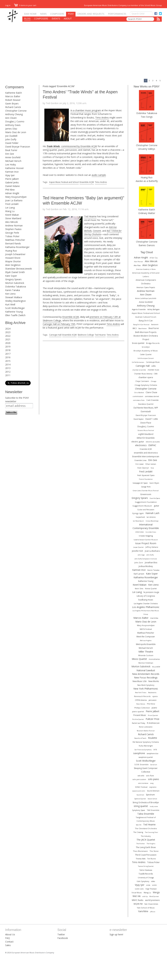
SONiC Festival (141, 787)
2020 (7, 343)
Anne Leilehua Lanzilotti (145, 298)
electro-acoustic (153, 441)
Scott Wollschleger (15, 308)
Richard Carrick (13, 107)
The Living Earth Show (146, 847)
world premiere (152, 900)
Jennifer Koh (137, 551)
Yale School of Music (146, 907)
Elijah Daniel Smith (15, 272)
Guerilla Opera (155, 498)
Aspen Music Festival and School (64, 182)
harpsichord (140, 517)
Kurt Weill (10, 304)
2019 (7, 346)
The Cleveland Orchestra (146, 828)
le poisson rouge (151, 592)
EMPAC (152, 445)
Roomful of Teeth (140, 738)
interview (139, 532)
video (153, 881)
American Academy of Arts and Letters (145, 275)
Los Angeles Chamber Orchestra (146, 603)
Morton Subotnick (14, 282)
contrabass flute (138, 400)
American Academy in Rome (146, 269)
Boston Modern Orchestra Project (146, 337)
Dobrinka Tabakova (15, 286)
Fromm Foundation (146, 479)
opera (155, 696)
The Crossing (138, 832)
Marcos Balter (12, 96)
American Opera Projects (146, 287)
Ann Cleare (11, 117)
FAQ (7, 938)
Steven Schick (152, 799)
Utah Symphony (143, 881)
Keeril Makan (12, 214)
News (43, 13)
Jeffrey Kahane (151, 547)
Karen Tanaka (12, 290)
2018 (7, 350)
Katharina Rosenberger (17, 247)
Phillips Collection (142, 707)
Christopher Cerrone (16, 110)
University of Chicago (146, 877)
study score (154, 806)
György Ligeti (138, 513)
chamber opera (145, 377)
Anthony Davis (13, 125)
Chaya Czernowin (142, 381)
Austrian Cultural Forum (145, 317)
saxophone (139, 753)
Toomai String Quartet (146, 866)
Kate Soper (11, 275)
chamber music (153, 370)
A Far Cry (154, 257)
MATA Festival (146, 629)
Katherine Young (14, 311)
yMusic (152, 912)
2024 (7, 328)
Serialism (153, 765)
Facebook (62, 938)
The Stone (154, 851)
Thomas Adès (140, 859)
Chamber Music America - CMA (145, 374)
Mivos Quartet (139, 658)
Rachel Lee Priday (138, 723)
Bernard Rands (13, 243)
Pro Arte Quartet (138, 719)
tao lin (138, 824)
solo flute (150, 775)
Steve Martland (13, 218)
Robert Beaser (13, 99)
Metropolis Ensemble (146, 644)
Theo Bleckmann (140, 851)
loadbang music (145, 599)
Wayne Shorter (13, 261)
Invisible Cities (150, 532)
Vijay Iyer (10, 175)
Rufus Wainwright (146, 746)
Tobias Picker (12, 236)
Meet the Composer (146, 636)
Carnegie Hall (55, 334)
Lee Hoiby (10, 164)
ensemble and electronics (146, 452)
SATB (155, 750)
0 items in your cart (25, 5)
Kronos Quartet (151, 588)
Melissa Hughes (146, 640)
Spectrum (150, 794)
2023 (7, 332)
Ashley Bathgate (153, 309)
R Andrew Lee (153, 723)
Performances (117, 13)
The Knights (151, 844)
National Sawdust (146, 670)
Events (56, 18)
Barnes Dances (147, 245)
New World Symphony (145, 685)
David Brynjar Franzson (17, 146)
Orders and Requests (90, 13)
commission (138, 396)
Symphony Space (138, 810)
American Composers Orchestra (146, 282)
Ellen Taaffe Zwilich (15, 315)
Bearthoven (142, 328)
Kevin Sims (139, 588)
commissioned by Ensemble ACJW (79, 146)
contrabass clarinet (152, 396)
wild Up (145, 896)
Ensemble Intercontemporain (145, 456)
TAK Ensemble (153, 810)
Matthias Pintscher (15, 239)
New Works (153, 681)
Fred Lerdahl (11, 204)
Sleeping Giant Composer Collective (146, 770)
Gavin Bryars (12, 103)
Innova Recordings (152, 521)
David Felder (11, 143)
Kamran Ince (12, 171)
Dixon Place (145, 422)
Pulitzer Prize (152, 718)
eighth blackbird (145, 434)
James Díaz (11, 128)
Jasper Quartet (138, 547)
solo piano (153, 779)
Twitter (61, 934)
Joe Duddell (11, 135)
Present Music (139, 715)
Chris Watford (139, 392)
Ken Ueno (10, 293)
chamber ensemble (139, 370)
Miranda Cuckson (145, 655)
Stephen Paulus (13, 229)
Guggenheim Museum (142, 506)
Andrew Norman (14, 225)
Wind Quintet (154, 896)
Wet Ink (137, 896)
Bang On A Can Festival (141, 324)
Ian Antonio (151, 517)
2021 (7, 339)
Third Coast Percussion (145, 854)
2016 (7, 357)
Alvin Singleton (13, 265)
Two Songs (147, 116)
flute (152, 468)
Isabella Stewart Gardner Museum (146, 540)
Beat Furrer (11, 150)
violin (154, 885)
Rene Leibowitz (145, 727)
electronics (141, 445)
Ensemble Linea (140, 460)
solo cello (141, 775)
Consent (97, 230)
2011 (7, 375)
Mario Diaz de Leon (15, 132)
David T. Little (151, 419)
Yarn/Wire (143, 911)
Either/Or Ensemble (146, 438)
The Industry (146, 836)
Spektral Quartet (140, 799)
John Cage (141, 555)
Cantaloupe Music (153, 362)
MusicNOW (156, 667)
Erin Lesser (140, 464)
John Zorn (138, 562)
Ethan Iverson (150, 464)
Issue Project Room (145, 543)
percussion (153, 700)
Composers (57, 13)
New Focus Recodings (146, 677)
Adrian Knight (12, 193)
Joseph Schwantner (15, 254)
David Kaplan (139, 419)
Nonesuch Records (142, 696)
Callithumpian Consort (146, 358)
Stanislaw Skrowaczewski (18, 268)
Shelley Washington (15, 300)
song (151, 783)
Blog (27, 18)
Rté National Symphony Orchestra (146, 742)
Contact (9, 941)
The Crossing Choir (151, 832)
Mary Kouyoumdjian (16, 196)
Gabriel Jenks (12, 182)
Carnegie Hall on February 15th (59, 324)
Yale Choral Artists (151, 904)
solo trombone (143, 783)
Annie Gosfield (12, 157)
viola (148, 885)
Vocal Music (137, 892)
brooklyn (146, 347)
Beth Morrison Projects (145, 332)
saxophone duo (152, 753)
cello (153, 366)
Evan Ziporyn (143, 468)
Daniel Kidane (12, 186)
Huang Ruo (11, 250)
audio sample (99, 174)
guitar (156, 505)
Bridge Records (152, 343)
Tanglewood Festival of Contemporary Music (146, 819)
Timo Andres (102, 117)
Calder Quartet (146, 354)
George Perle (12, 232)
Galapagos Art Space (140, 483)
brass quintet (138, 343)
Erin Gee (9, 153)
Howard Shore (12, 257)
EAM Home (30, 13)
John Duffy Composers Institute (146, 559)
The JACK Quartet (146, 839)
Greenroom (145, 494)
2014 (7, 364)
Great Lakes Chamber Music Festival (146, 491)
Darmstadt (146, 411)
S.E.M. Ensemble (141, 764)
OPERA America (141, 700)
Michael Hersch (13, 160)
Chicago (153, 381)
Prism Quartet (153, 715)
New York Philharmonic (145, 688)
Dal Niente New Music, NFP (146, 407)
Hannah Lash (152, 513)
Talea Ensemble (145, 813)
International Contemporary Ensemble (146, 526)
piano (154, 707)
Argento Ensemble (139, 309)
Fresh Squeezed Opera (145, 475)
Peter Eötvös (140, 704)
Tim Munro (151, 859)
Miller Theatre (145, 651)
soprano (152, 787)
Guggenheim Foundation (146, 502)
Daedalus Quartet (145, 404)
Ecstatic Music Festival (146, 430)
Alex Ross (137, 265)
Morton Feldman (145, 663)
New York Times (140, 692)
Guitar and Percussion (145, 509)
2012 (7, 371)
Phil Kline (10, 189)
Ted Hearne (90, 216)
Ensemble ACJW (87, 182)
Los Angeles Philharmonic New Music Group (145, 612)
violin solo (139, 889)
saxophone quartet (146, 757)
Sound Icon (140, 795)
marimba (154, 618)
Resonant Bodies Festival (146, 731)
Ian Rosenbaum (138, 521)
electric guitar (137, 441)
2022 (7, 335)
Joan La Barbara (13, 200)
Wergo (156, 892)
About (68, 18)
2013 (7, 368)
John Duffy (10, 139)
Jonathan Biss (151, 562)
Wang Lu (10, 211)
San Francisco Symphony (143, 750)
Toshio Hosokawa (145, 870)
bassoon (154, 324)
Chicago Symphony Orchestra (146, 385)
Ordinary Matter (146, 213)
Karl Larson (139, 573)
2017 (7, 353)
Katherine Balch (13, 92)
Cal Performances (138, 362)
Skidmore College (86, 334)
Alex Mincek (11, 221)
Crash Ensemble (152, 400)
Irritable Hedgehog (146, 536)
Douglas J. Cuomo (14, 121)
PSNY (71, 13)
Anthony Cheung (14, 114)
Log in (7, 5)
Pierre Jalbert (12, 178)
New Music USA (140, 681)
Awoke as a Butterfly (147, 181)
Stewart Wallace (13, 297)
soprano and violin (138, 791)
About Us (10, 934)
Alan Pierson (138, 262)
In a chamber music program (85, 110)
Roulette (152, 737)
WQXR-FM (138, 904)
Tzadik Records (146, 873)
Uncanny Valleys (146, 148)
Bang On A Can (146, 320)
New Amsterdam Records (145, 673)
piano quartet (138, 711)
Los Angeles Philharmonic (145, 607)
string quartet (141, 806)
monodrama (154, 659)
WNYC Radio (137, 900)
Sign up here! (116, 934)
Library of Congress (146, 596)
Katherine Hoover (14, 168)
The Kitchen (140, 844)
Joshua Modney (146, 566)
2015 (7, 360)
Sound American (153, 791)
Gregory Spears (13, 279)
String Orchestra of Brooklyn (146, 802)
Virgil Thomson (151, 889)
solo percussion (139, 779)
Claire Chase (151, 392)
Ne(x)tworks (152, 692)
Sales (8, 945)
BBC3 (135, 328)
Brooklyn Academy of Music (146, 350)
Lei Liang (10, 207)
